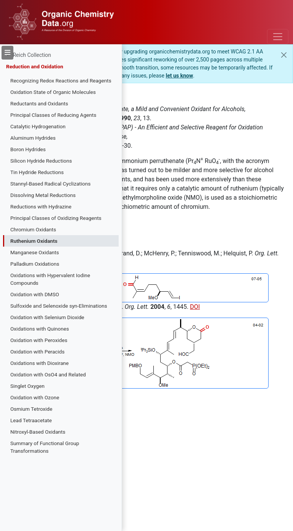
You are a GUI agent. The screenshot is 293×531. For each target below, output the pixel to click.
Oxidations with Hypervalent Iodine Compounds (50, 279)
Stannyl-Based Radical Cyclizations (50, 184)
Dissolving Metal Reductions (43, 195)
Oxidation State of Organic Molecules (53, 92)
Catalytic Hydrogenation (38, 126)
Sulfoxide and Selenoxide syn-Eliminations (58, 306)
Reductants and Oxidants (39, 103)
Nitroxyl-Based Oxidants (37, 432)
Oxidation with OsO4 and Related (48, 374)
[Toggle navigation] (277, 36)
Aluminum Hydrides (33, 138)
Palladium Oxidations (34, 264)
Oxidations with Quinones (39, 329)
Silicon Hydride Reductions (41, 161)
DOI (195, 306)
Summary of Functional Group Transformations (44, 447)
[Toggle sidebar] (7, 53)
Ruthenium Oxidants (33, 241)
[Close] (284, 55)
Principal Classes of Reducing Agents (53, 115)
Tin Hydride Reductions (37, 172)
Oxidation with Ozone (34, 397)
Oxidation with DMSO (34, 294)
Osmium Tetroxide (31, 409)
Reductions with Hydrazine (40, 206)
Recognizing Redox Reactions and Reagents (60, 80)
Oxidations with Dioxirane (39, 363)
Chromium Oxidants (33, 229)
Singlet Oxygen (27, 386)
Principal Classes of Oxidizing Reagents (55, 218)
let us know (179, 76)
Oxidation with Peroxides (38, 340)
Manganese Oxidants (34, 252)
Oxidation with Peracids (37, 352)
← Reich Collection (28, 55)
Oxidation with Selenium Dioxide (47, 317)
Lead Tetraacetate (31, 420)
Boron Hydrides (28, 149)
